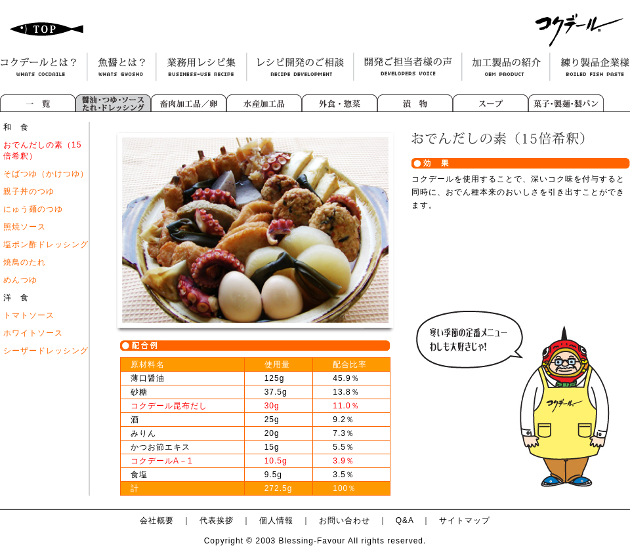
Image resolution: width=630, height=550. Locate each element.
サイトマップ (464, 520)
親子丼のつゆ (28, 191)
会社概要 (157, 520)
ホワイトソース (33, 333)
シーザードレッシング (46, 350)
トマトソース (28, 315)
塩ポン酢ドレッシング (46, 244)
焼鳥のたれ (24, 262)
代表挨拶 (217, 520)
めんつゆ (20, 280)
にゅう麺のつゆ (33, 209)
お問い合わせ (344, 520)
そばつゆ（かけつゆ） (46, 173)
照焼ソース (24, 226)
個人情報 (276, 520)
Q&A (405, 520)
